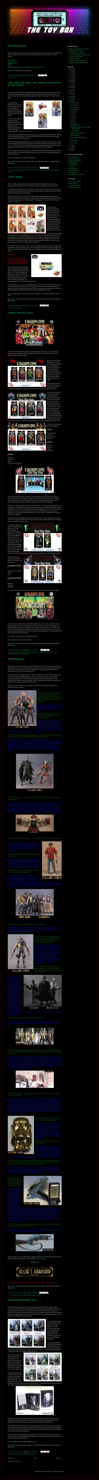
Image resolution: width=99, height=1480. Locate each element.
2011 (70, 145)
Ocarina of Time (24, 170)
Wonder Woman (25, 653)
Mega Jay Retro (73, 170)
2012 (70, 101)
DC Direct (43, 652)
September (74, 109)
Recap (13, 77)
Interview (25, 1295)
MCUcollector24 (73, 168)
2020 (70, 83)
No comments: (32, 75)
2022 (70, 78)
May (72, 118)
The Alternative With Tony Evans (77, 53)
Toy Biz (39, 170)
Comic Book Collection (75, 185)
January (73, 142)
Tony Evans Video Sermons (76, 56)
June (72, 116)
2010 (70, 147)
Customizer (14, 1295)
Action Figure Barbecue (75, 160)
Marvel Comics (31, 1295)
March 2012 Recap (16, 46)
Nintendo (18, 170)
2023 (70, 76)
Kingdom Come (12, 63)
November (73, 105)
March (72, 123)
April (72, 120)
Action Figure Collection (75, 181)
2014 (70, 96)
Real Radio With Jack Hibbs (76, 51)
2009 (70, 150)
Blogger (62, 1471)
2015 (70, 94)
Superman (18, 653)
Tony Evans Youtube (74, 58)
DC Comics (37, 652)
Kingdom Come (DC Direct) (20, 313)
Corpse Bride (11, 60)
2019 (70, 85)
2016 (70, 92)
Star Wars (37, 1295)
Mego (20, 307)
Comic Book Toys (24, 652)
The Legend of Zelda (33, 170)
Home (35, 1458)
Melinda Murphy (73, 172)
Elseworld (48, 652)
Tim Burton (32, 1453)
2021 (70, 80)
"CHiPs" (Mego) (15, 177)
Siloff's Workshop (41, 1258)
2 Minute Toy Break (74, 157)
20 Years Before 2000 (74, 159)
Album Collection (73, 183)
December (73, 103)
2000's (13, 170)
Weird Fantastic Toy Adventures (77, 174)
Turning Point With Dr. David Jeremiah (78, 62)
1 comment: (34, 1292)
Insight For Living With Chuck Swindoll (78, 49)
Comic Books (31, 652)
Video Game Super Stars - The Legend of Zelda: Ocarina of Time (26, 67)
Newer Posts (11, 1458)
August (73, 112)
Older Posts (58, 1458)
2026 (70, 69)
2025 (70, 72)
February (73, 140)
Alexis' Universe (73, 162)
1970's (13, 307)
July (72, 114)
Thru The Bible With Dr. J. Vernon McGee (79, 54)
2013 (70, 98)
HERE (13, 70)
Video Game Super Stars (47, 170)
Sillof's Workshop (12, 61)
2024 (70, 74)
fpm (52, 1471)
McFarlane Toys (25, 1453)
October (73, 107)
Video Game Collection (75, 187)
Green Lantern (54, 652)
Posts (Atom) (18, 1461)
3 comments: (35, 167)
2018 (70, 87)
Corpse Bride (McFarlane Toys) (22, 1300)
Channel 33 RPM (73, 164)
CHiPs (9, 65)
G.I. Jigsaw (72, 166)
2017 (70, 89)
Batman (17, 652)
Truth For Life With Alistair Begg (77, 60)
